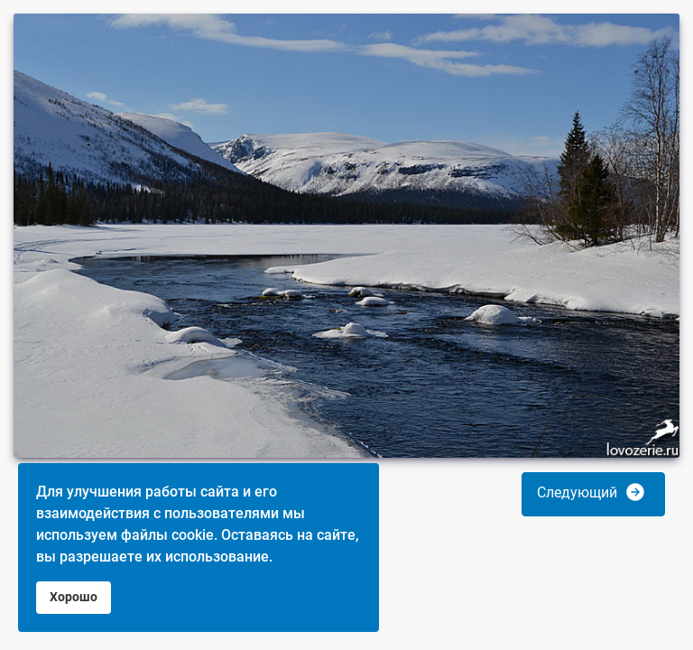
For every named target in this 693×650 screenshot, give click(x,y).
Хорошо (73, 597)
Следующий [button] (591, 492)
